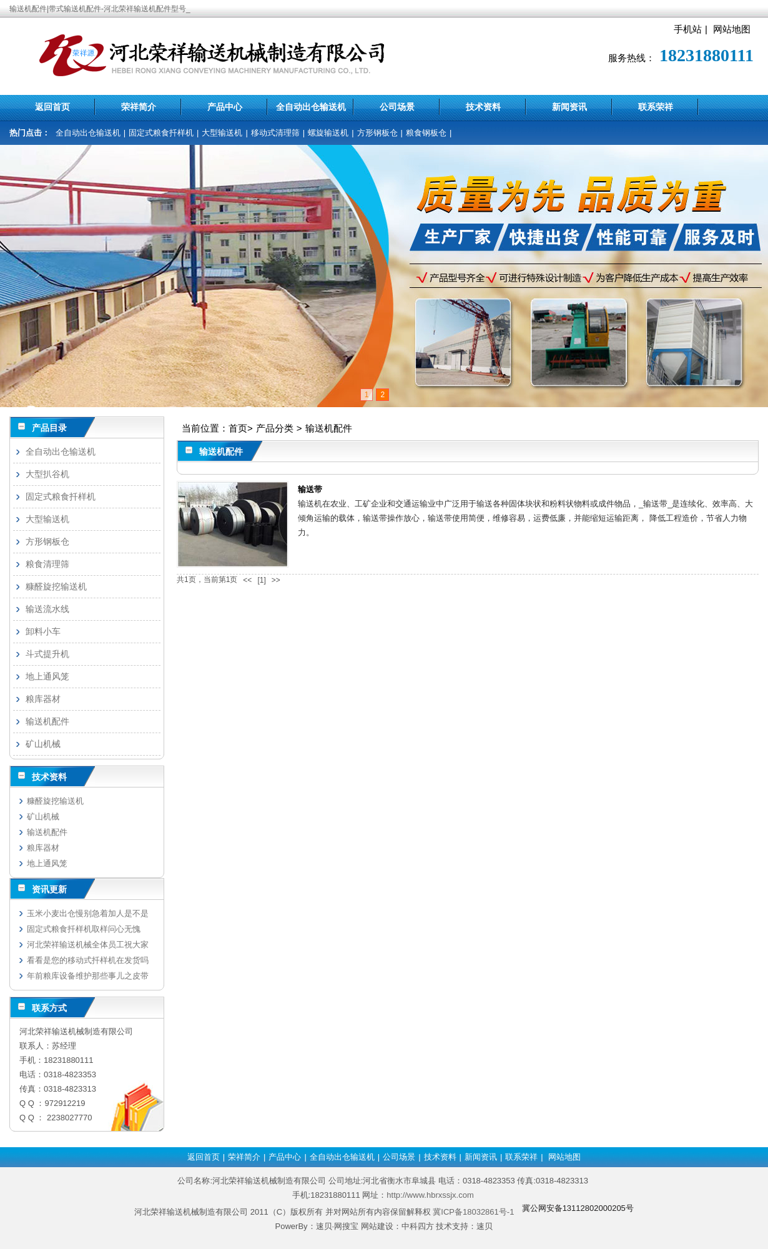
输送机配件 (328, 428)
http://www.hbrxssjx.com (429, 1195)
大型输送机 (222, 132)
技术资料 (483, 107)
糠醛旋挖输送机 (56, 586)
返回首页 (52, 107)
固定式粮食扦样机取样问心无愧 (83, 929)
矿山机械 (43, 744)
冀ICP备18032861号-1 (473, 1212)
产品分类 (274, 428)
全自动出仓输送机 (311, 107)
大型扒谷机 (47, 474)
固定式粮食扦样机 (161, 132)
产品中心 (224, 107)
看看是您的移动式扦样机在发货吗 (88, 960)
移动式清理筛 (275, 132)
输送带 (310, 489)
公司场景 (397, 107)
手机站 (688, 29)
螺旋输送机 (328, 132)
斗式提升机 (47, 654)
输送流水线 (47, 609)
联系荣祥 (655, 107)
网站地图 (732, 29)
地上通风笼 (47, 676)
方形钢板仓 (377, 132)
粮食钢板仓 (426, 132)
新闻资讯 (569, 107)
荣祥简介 (138, 107)
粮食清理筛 (47, 564)
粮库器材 (43, 699)
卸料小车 (43, 631)
